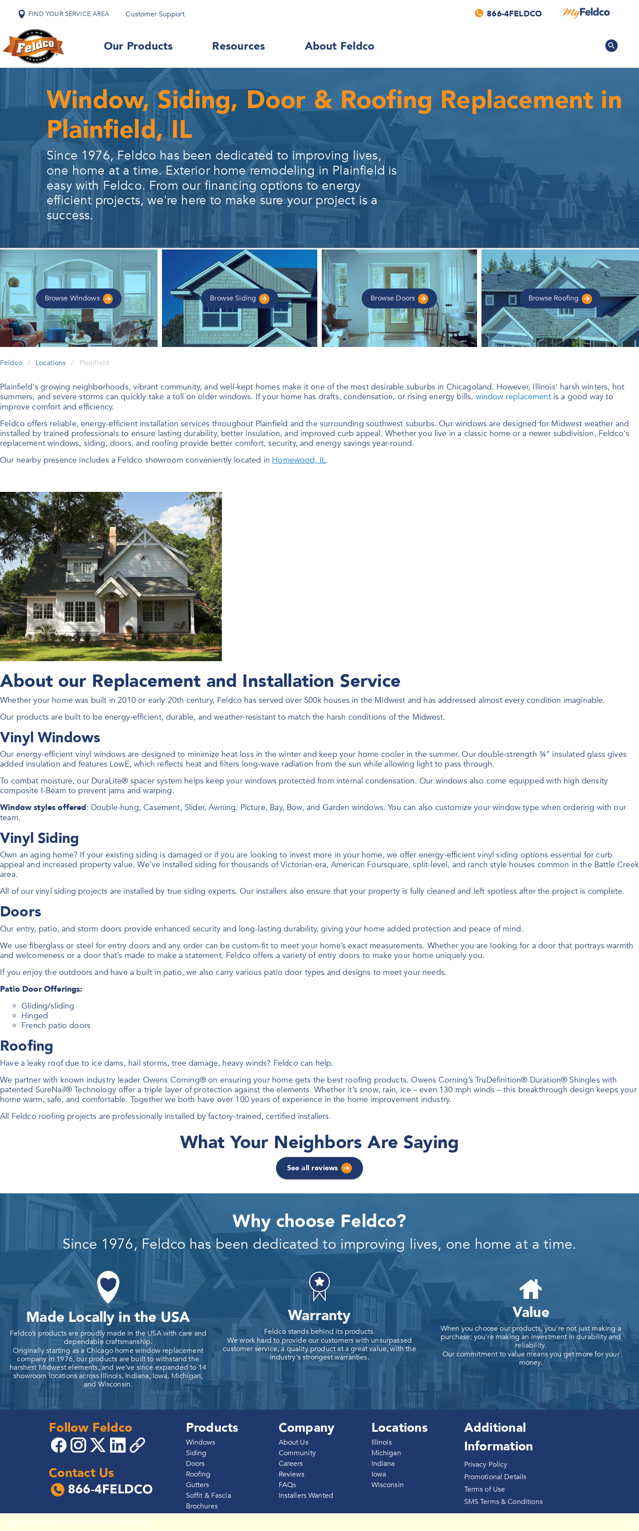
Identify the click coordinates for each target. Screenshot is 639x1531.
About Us (293, 1442)
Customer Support (155, 14)
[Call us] (509, 13)
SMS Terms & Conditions (503, 1502)
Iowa (379, 1474)
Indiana (383, 1464)
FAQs (287, 1485)
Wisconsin (387, 1485)
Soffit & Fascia (208, 1495)
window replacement (513, 396)
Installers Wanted (306, 1495)
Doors (399, 298)
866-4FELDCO (102, 1489)
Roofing (560, 298)
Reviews (292, 1474)
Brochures (202, 1506)
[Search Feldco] (611, 46)
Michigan (386, 1453)
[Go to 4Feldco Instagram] (79, 1444)
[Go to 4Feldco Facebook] (60, 1444)
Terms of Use (484, 1489)
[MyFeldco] (586, 13)
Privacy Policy (486, 1464)
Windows (79, 298)
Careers (291, 1464)
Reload (138, 1522)
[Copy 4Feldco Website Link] (138, 1445)
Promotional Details (495, 1477)
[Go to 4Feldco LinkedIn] (119, 1444)
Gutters (197, 1485)
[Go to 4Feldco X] (99, 1444)
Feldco (11, 363)
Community (297, 1453)
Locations (51, 363)
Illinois (381, 1442)
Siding (239, 298)
